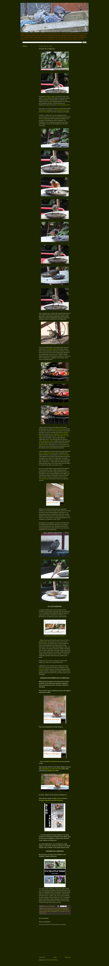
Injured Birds (57, 909)
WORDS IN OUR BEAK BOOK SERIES (55, 635)
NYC (68, 105)
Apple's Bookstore (46, 800)
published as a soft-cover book (51, 768)
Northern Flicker (49, 441)
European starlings (52, 349)
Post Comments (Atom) (51, 960)
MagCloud (51, 770)
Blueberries (65, 908)
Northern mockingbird (52, 911)
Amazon (59, 800)
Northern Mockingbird (45, 112)
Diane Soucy (42, 909)
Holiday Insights (50, 96)
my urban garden (61, 105)
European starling (50, 909)
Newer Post (42, 957)
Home (55, 957)
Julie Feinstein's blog (59, 429)
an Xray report (65, 454)
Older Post (67, 957)
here (47, 660)
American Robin (61, 110)
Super (40, 441)
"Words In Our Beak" (47, 908)
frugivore (65, 432)
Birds (61, 908)
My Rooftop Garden (64, 909)
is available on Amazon (50, 761)
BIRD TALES (57, 798)
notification (56, 434)
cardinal (45, 642)
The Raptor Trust (61, 436)
